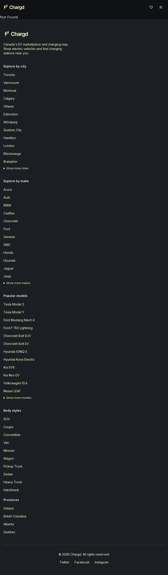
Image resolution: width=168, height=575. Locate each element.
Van (6, 442)
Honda (8, 252)
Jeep (7, 276)
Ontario (9, 508)
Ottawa (9, 106)
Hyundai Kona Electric (19, 359)
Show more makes (18, 283)
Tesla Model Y (14, 312)
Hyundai (9, 260)
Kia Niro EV (11, 375)
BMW (7, 205)
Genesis (9, 237)
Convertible (12, 435)
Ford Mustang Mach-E (19, 320)
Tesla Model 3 (14, 304)
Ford (7, 229)
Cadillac (9, 213)
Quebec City (13, 130)
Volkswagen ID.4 (15, 383)
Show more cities (17, 168)
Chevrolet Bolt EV (16, 344)
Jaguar (9, 268)
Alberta (9, 524)
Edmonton (11, 114)
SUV (7, 419)
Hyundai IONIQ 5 (15, 351)
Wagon (9, 458)
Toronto (9, 75)
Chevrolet (11, 221)
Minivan (9, 450)
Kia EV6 (9, 367)
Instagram (101, 562)
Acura (8, 189)
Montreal (10, 90)
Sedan (8, 474)
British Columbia (15, 516)
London (9, 146)
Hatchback (11, 490)
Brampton (10, 161)
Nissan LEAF (12, 391)
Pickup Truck (13, 466)
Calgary (9, 98)
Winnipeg (10, 122)
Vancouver (11, 83)
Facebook (82, 562)
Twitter (64, 562)
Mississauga (12, 153)
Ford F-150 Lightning (18, 328)
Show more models (19, 397)
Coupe (8, 427)
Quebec (9, 532)
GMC (7, 245)
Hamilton (10, 138)
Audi (7, 197)
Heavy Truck (13, 482)
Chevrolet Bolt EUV (17, 336)
